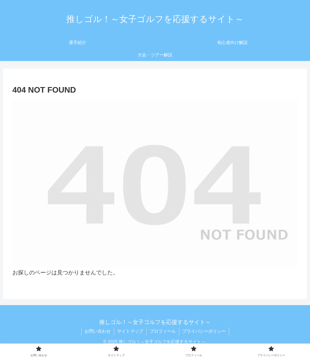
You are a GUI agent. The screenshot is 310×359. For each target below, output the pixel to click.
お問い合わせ (98, 331)
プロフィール (163, 331)
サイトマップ (130, 331)
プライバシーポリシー (204, 331)
